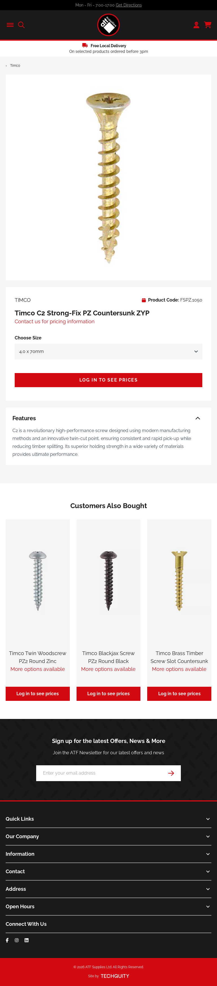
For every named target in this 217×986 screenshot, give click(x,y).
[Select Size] (108, 351)
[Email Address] (108, 773)
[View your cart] (207, 24)
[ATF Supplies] (108, 25)
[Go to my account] (196, 24)
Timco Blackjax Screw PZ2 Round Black (108, 657)
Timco (15, 66)
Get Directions (129, 5)
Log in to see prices (108, 380)
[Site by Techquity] (115, 976)
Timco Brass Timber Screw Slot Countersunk (179, 657)
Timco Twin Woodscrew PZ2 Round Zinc (37, 657)
